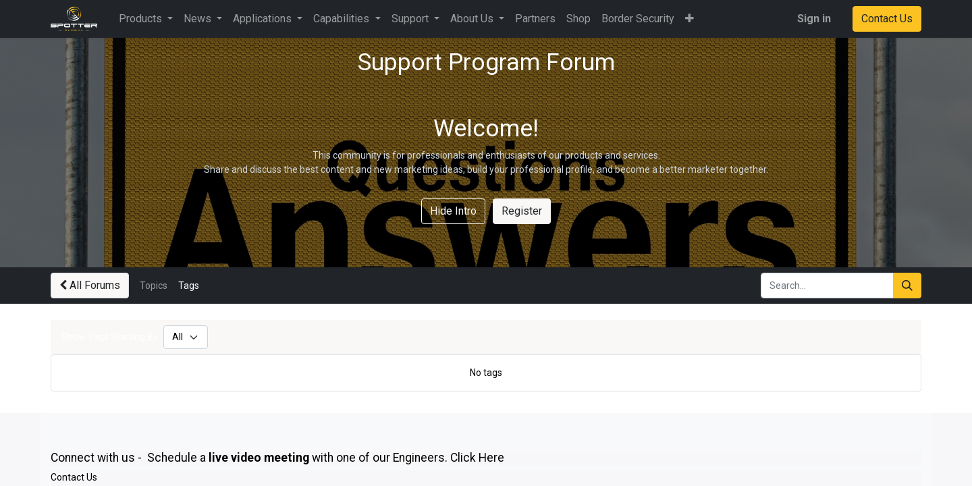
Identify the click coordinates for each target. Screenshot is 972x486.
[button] (689, 18)
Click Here (477, 457)
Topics (153, 285)
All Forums (89, 285)
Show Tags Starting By (109, 336)
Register (522, 211)
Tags (188, 285)
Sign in (814, 18)
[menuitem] (535, 18)
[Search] (907, 285)
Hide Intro (453, 211)
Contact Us (887, 18)
